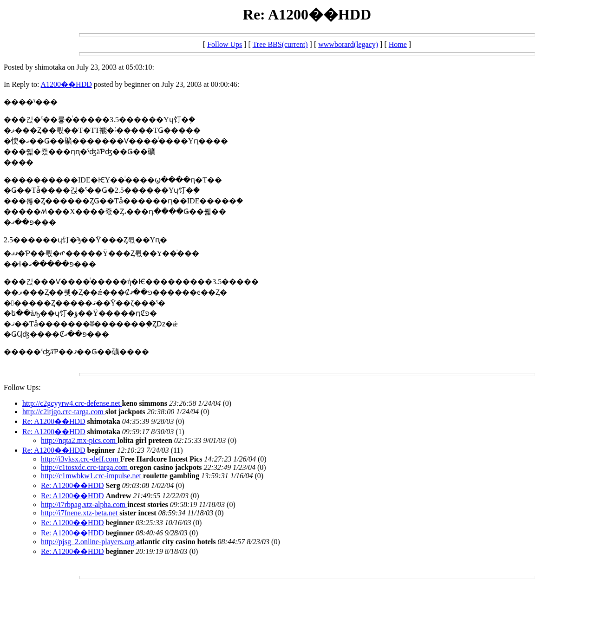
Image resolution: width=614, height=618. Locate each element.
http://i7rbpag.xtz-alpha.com (84, 504)
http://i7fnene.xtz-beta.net (80, 513)
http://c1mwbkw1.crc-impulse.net (92, 476)
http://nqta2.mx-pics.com (79, 440)
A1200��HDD (66, 84)
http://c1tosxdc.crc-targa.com (85, 467)
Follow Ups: (22, 387)
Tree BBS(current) (280, 44)
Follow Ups (224, 44)
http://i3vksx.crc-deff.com (80, 459)
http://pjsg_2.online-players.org (88, 542)
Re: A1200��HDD (53, 421)
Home (398, 44)
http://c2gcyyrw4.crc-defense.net (72, 403)
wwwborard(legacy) (348, 44)
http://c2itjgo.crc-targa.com (63, 412)
